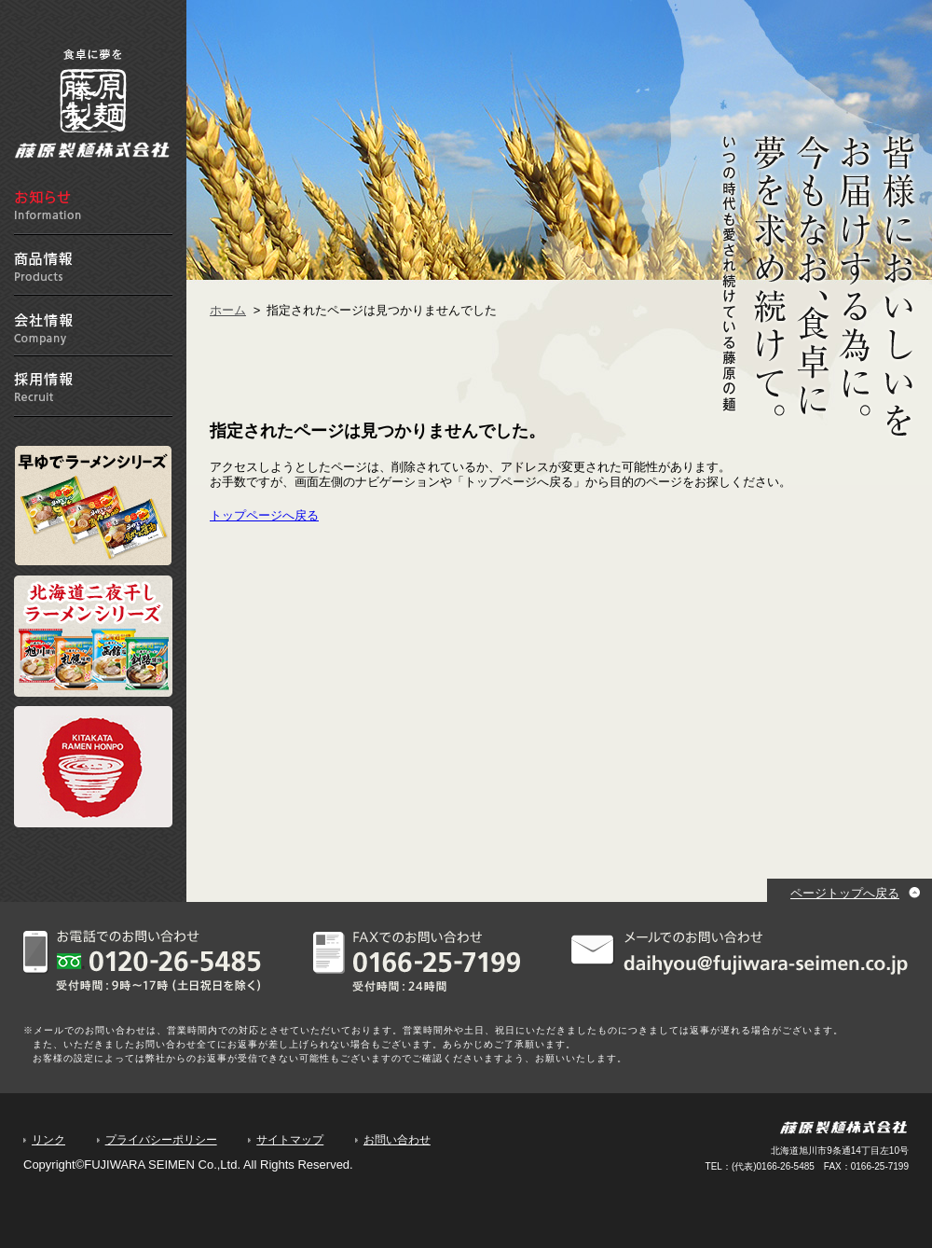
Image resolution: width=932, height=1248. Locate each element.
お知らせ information (93, 204)
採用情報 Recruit (93, 386)
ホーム (228, 310)
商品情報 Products (93, 265)
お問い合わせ (397, 1139)
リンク (48, 1139)
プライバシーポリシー (161, 1139)
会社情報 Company (93, 326)
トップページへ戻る (264, 515)
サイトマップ (289, 1139)
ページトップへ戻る (844, 893)
